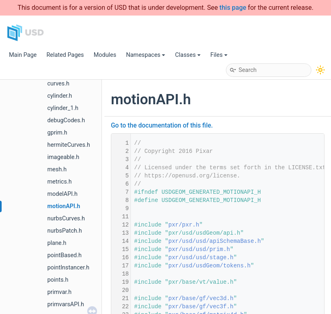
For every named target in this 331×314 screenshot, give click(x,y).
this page (232, 7)
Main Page (23, 55)
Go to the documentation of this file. (162, 125)
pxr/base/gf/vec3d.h (201, 298)
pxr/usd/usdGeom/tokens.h (209, 265)
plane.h (56, 243)
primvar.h (59, 292)
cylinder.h (59, 95)
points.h (57, 279)
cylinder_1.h (62, 108)
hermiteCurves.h (68, 144)
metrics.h (59, 181)
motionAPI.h (63, 206)
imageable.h (63, 157)
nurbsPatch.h (64, 230)
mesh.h (56, 169)
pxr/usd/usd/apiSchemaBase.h (214, 241)
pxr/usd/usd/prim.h (199, 249)
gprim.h (57, 132)
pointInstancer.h (68, 267)
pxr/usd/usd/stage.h (201, 257)
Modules (105, 55)
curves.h (58, 83)
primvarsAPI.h (65, 304)
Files (218, 55)
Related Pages (65, 55)
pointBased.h (64, 255)
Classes (188, 55)
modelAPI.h (62, 194)
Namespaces (145, 55)
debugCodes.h (66, 120)
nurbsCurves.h (66, 218)
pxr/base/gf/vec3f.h (201, 306)
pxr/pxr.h (183, 225)
